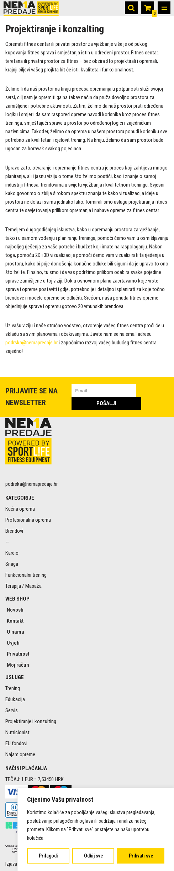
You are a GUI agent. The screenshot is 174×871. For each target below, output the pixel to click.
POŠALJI (106, 403)
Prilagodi (48, 856)
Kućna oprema (20, 509)
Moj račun (18, 665)
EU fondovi (16, 743)
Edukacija (15, 699)
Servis (11, 710)
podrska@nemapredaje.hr (31, 342)
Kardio (12, 553)
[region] (95, 829)
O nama (15, 632)
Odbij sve (93, 856)
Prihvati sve (141, 856)
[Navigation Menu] (164, 7)
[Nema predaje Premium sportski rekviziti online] (31, 8)
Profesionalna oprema (28, 520)
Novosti (15, 610)
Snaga (11, 564)
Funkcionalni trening (26, 575)
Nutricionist (17, 732)
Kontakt (15, 621)
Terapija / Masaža (23, 586)
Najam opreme (20, 754)
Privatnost (18, 654)
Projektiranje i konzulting (30, 721)
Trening (12, 688)
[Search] (131, 7)
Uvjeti (13, 643)
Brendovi (14, 531)
